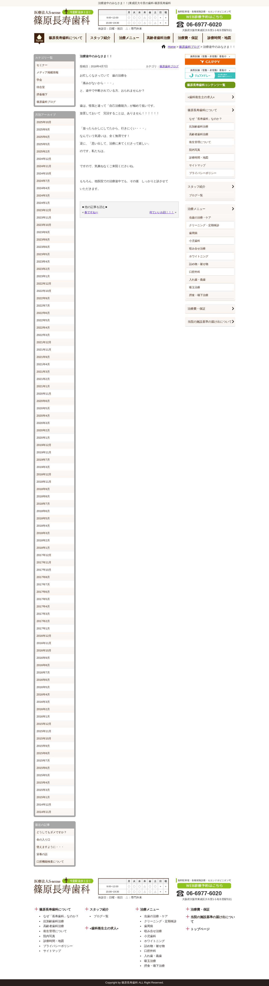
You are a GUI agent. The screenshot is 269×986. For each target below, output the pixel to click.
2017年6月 (43, 591)
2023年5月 (43, 254)
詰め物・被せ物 (198, 264)
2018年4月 (43, 525)
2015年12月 (44, 723)
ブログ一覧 (196, 195)
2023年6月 (43, 246)
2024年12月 (44, 158)
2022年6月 (43, 312)
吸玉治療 (194, 287)
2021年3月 (43, 371)
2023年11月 (44, 217)
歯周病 (193, 233)
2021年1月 (43, 386)
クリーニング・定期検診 (204, 225)
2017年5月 (43, 599)
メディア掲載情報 (47, 72)
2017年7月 (43, 584)
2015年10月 (44, 738)
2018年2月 (43, 540)
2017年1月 (43, 628)
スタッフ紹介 (100, 38)
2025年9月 (43, 129)
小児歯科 (194, 240)
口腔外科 (194, 271)
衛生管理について (200, 142)
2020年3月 (43, 423)
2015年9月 (43, 745)
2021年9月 (43, 357)
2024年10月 (44, 173)
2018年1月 (43, 547)
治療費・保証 (188, 38)
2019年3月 (43, 467)
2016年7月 (43, 672)
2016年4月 (43, 694)
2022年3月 (43, 334)
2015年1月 (43, 797)
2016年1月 (43, 716)
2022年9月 (43, 298)
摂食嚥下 (42, 94)
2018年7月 (43, 503)
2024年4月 (43, 188)
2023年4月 (43, 261)
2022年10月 (44, 290)
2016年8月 (43, 665)
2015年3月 (43, 789)
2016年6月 (43, 679)
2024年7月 (43, 180)
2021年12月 (44, 342)
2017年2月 (43, 621)
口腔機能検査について (50, 861)
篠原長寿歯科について (65, 38)
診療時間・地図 (219, 38)
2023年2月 (43, 268)
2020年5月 (43, 408)
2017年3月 (43, 613)
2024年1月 (43, 202)
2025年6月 (43, 136)
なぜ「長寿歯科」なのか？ (205, 118)
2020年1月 (43, 437)
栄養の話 (42, 854)
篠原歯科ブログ (46, 101)
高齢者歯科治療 (158, 38)
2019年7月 (43, 459)
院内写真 (194, 149)
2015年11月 (44, 731)
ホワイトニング (198, 256)
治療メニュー (129, 38)
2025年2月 (43, 151)
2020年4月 (43, 415)
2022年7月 (43, 305)
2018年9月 (43, 489)
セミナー (42, 65)
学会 (39, 79)
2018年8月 (43, 496)
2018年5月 (43, 518)
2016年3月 (43, 701)
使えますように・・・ (50, 846)
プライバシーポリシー (202, 173)
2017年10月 (44, 569)
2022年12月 (44, 283)
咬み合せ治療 (197, 248)
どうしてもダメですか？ (52, 832)
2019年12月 (44, 445)
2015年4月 (43, 782)
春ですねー (91, 212)
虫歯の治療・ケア (200, 217)
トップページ (200, 929)
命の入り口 (43, 839)
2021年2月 (43, 379)
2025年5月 (43, 144)
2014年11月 (44, 811)
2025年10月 (44, 122)
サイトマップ (197, 165)
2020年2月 (43, 430)
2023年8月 (43, 239)
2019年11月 (44, 452)
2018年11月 (44, 481)
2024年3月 (43, 195)
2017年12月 (44, 555)
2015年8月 (43, 753)
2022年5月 (43, 320)
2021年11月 (44, 349)
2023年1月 (43, 276)
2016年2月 (43, 709)
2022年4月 (43, 327)
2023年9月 (43, 232)
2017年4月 (43, 606)
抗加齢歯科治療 (198, 126)
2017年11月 (44, 562)
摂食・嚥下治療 (198, 295)
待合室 (41, 87)
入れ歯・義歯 (197, 279)
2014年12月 (44, 804)
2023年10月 (44, 224)
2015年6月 (43, 767)
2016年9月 (43, 657)
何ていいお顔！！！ (161, 212)
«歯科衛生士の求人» (201, 97)
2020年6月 (43, 401)
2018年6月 (43, 511)
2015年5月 (43, 775)
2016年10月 (44, 650)
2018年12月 (44, 474)
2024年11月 (44, 166)
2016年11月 (44, 643)
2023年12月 (44, 210)
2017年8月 (43, 577)
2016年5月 (43, 687)
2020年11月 (44, 393)
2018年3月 (43, 533)
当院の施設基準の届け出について (210, 321)
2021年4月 (43, 364)
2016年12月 (44, 635)
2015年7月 (43, 760)
